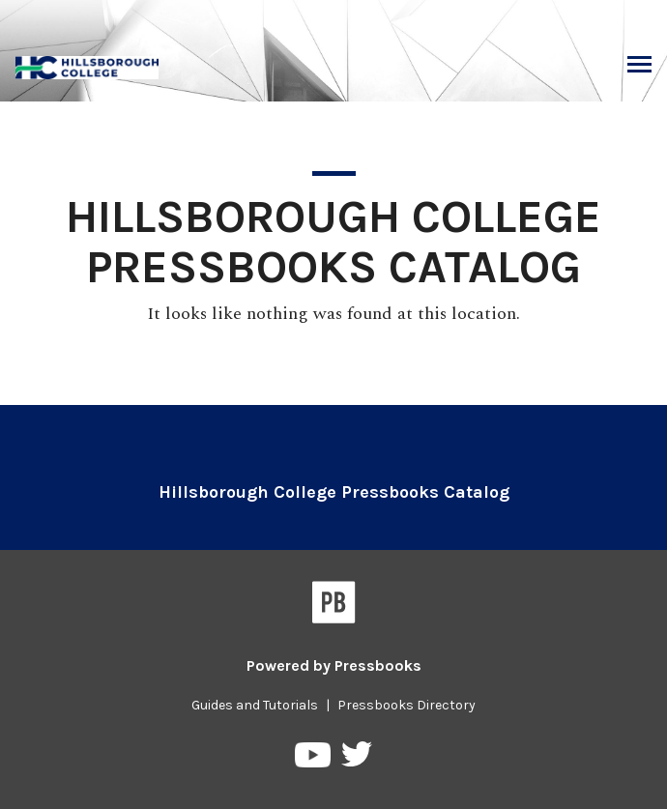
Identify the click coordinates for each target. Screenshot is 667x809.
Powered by (333, 665)
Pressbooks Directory (406, 705)
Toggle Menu (639, 66)
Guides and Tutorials (254, 705)
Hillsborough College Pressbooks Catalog (334, 492)
